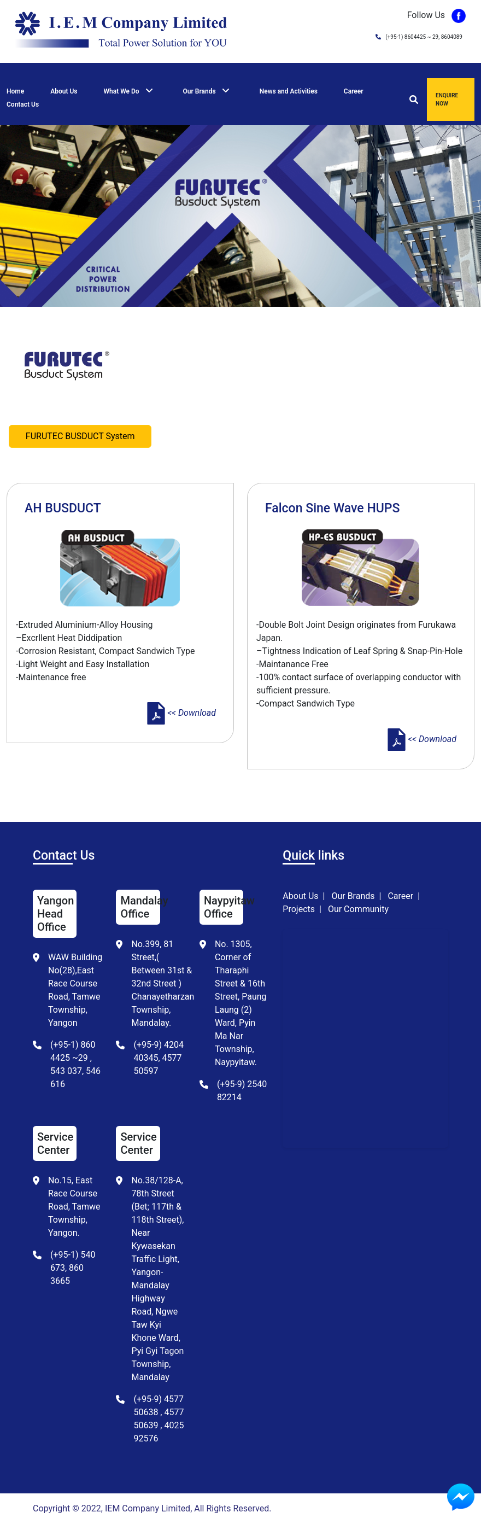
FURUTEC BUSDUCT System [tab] (80, 436)
